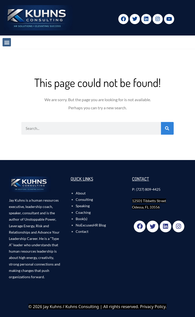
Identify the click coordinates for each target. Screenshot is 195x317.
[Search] (167, 128)
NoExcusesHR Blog (91, 225)
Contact (82, 231)
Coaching (83, 212)
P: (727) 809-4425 (146, 189)
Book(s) (81, 219)
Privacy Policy (153, 306)
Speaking (83, 206)
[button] (7, 42)
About (81, 193)
